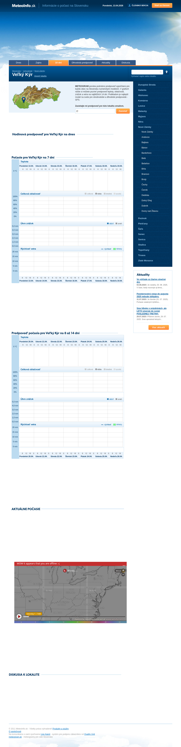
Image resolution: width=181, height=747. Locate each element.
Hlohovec (143, 95)
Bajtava (145, 142)
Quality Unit (89, 734)
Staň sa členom (161, 5)
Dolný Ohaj (147, 200)
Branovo (145, 174)
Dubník (145, 206)
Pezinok (142, 218)
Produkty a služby (60, 729)
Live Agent (45, 734)
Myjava (142, 116)
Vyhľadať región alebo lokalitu (143, 76)
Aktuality (106, 62)
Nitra (140, 121)
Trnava (141, 255)
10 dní (58, 62)
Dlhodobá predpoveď (82, 62)
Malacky (142, 111)
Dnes (18, 62)
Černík (145, 190)
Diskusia (126, 62)
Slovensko (16, 71)
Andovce (146, 137)
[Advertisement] (90, 37)
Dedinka (145, 195)
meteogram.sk (15, 737)
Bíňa (144, 169)
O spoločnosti (15, 731)
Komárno (143, 100)
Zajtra (38, 62)
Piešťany (143, 223)
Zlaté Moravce (145, 260)
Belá (144, 158)
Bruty (144, 179)
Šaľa (140, 229)
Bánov (144, 148)
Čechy (144, 184)
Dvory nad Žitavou (150, 211)
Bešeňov (146, 163)
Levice (141, 106)
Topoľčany (143, 250)
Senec (141, 234)
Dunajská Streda (147, 84)
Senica (141, 239)
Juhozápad (27, 71)
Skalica (142, 244)
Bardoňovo (147, 153)
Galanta (142, 90)
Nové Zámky (39, 71)
